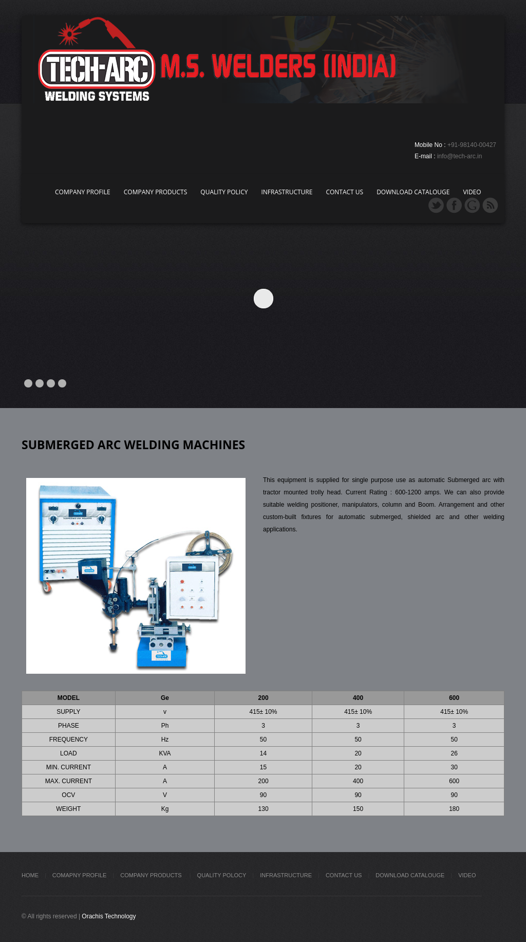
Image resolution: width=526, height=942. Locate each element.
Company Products (155, 192)
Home (30, 875)
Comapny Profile (79, 875)
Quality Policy (224, 192)
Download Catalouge (413, 192)
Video (472, 192)
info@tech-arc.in (459, 156)
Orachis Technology (109, 916)
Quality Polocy (222, 875)
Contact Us (344, 192)
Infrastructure (286, 192)
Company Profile (82, 192)
